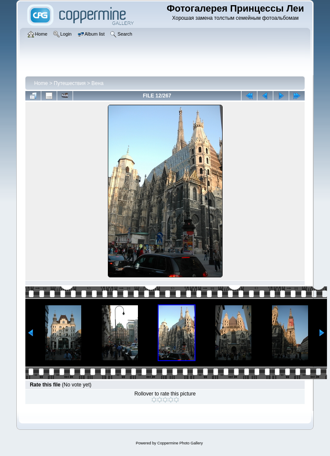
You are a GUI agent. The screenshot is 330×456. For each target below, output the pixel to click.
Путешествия (70, 83)
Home (41, 83)
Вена (98, 83)
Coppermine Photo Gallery (180, 443)
